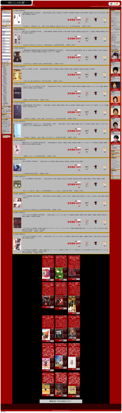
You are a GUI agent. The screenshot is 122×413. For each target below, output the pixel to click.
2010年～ (5, 68)
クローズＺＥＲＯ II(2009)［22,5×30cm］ (34, 214)
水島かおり (25, 197)
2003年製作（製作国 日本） (65, 390)
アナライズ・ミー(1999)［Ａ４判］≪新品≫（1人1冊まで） (74, 317)
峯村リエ (25, 106)
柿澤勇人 (89, 86)
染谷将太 (62, 161)
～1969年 (5, 74)
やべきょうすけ (95, 86)
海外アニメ (4, 85)
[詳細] (43, 229)
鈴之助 (85, 214)
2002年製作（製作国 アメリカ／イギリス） (63, 304)
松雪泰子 (79, 142)
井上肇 (100, 12)
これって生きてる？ (115, 13)
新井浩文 (96, 105)
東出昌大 (54, 86)
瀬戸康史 (53, 161)
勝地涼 (64, 86)
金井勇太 (95, 196)
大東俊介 (90, 236)
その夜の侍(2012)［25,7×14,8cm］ (32, 105)
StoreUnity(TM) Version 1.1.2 (64, 410)
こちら (67, 408)
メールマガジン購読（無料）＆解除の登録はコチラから (6, 111)
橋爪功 (104, 12)
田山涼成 (77, 161)
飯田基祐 (33, 144)
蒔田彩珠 (77, 12)
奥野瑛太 (79, 86)
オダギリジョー (51, 51)
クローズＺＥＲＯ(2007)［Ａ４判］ (32, 236)
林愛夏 (107, 196)
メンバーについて (5, 127)
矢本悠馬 (74, 86)
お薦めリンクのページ (115, 178)
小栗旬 (54, 178)
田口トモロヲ (90, 105)
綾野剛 (75, 50)
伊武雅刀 (99, 178)
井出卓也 (28, 144)
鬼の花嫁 (113, 45)
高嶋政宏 (40, 51)
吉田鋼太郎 (27, 14)
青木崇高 (90, 50)
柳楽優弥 (41, 87)
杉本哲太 (26, 33)
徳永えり (89, 196)
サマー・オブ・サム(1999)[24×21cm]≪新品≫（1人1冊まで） (61, 317)
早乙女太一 (59, 86)
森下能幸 (80, 178)
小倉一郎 (96, 12)
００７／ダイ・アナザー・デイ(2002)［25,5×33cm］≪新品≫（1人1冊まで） (61, 284)
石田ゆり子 (31, 33)
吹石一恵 (85, 50)
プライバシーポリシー (6, 129)
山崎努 (103, 178)
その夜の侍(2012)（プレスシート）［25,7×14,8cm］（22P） (39, 124)
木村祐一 (69, 196)
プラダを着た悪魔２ (115, 12)
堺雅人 (49, 105)
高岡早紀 (25, 87)
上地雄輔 (94, 214)
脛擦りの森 (113, 37)
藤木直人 (60, 142)
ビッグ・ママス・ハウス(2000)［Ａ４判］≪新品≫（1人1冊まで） (48, 317)
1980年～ (5, 72)
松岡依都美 (71, 12)
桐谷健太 (77, 214)
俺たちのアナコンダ (115, 21)
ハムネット (113, 17)
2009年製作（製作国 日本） (52, 365)
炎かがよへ (113, 38)
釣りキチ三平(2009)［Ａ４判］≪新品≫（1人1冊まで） (61, 345)
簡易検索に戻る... (5, 62)
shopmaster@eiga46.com (116, 6)
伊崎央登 (104, 214)
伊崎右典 (99, 214)
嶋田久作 (89, 178)
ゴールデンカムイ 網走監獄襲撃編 (115, 146)
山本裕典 (72, 161)
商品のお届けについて (6, 123)
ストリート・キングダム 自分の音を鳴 (115, 119)
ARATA (64, 196)
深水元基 (104, 236)
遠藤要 (89, 214)
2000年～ (5, 69)
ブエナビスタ (113, 163)
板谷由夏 (74, 142)
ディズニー (113, 159)
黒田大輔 (30, 106)
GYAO (112, 155)
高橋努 (91, 12)
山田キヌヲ (67, 105)
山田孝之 (54, 105)
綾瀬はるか (54, 142)
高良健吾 (59, 178)
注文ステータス (118, 8)
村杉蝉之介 (87, 69)
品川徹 (81, 12)
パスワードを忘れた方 (6, 21)
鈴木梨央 (60, 31)
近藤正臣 (45, 51)
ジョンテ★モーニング (87, 142)
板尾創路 (30, 87)
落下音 (113, 20)
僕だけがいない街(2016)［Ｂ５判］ (32, 31)
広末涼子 (51, 69)
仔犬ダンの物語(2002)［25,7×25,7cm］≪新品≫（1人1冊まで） (74, 374)
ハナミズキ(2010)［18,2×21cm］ (31, 196)
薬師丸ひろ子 (83, 196)
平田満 (94, 178)
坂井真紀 (73, 105)
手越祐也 (65, 142)
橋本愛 (81, 161)
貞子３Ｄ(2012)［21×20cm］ (30, 161)
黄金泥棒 (113, 40)
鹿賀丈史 (93, 69)
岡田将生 (46, 69)
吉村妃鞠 (38, 144)
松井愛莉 (61, 69)
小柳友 (99, 196)
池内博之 (95, 50)
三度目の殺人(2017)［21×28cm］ (31, 12)
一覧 (4, 105)
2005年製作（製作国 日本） (52, 390)
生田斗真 (54, 196)
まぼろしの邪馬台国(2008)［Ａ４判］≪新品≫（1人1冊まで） (74, 345)
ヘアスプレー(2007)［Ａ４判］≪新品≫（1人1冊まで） (48, 257)
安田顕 (69, 142)
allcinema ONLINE (115, 152)
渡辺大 (99, 236)
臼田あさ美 (64, 178)
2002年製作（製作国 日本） (78, 393)
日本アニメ (4, 94)
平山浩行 (100, 50)
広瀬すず (54, 12)
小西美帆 (101, 142)
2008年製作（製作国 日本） (78, 364)
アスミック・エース (115, 164)
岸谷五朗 (33, 216)
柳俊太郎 (106, 86)
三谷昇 (34, 106)
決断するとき (114, 25)
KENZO (68, 86)
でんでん (101, 105)
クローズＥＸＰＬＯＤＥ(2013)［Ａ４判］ (34, 86)
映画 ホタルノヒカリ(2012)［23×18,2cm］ (34, 142)
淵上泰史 (83, 31)
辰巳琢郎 (34, 51)
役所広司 (33, 14)
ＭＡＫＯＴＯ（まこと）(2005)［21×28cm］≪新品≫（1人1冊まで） (48, 374)
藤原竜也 (50, 31)
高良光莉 (67, 161)
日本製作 (4, 75)
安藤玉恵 (78, 31)
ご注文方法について (6, 121)
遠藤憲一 (28, 216)
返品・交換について (6, 126)
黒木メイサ (66, 214)
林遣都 (68, 31)
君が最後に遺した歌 (115, 46)
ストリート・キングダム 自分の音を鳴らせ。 (115, 43)
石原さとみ (47, 161)
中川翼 (64, 31)
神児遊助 (96, 142)
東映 (112, 172)
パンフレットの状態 (6, 125)
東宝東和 (113, 168)
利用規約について (5, 130)
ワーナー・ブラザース (115, 162)
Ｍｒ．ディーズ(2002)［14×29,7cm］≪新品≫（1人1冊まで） (74, 284)
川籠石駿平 (76, 69)
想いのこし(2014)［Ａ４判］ (30, 69)
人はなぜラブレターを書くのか (115, 63)
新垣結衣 (80, 50)
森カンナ (88, 31)
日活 (112, 174)
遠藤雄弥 (84, 86)
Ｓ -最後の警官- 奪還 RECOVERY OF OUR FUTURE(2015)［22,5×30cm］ (43, 50)
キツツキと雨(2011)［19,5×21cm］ (32, 178)
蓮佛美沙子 (59, 196)
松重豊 (73, 196)
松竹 (112, 173)
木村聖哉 (98, 31)
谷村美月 (78, 105)
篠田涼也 (103, 31)
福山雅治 (49, 12)
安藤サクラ (83, 105)
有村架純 (55, 31)
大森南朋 (58, 51)
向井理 (71, 50)
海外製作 (4, 66)
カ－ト (105, 8)
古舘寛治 (70, 178)
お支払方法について (6, 122)
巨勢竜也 (67, 69)
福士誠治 (73, 31)
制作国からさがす (5, 116)
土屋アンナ (28, 51)
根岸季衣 (86, 12)
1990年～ (5, 70)
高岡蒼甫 (72, 214)
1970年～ (5, 73)
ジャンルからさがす (6, 117)
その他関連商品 (5, 103)
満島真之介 (59, 12)
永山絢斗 (35, 87)
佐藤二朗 (82, 69)
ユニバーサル (113, 160)
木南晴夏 (56, 69)
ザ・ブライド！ (114, 19)
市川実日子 (65, 12)
